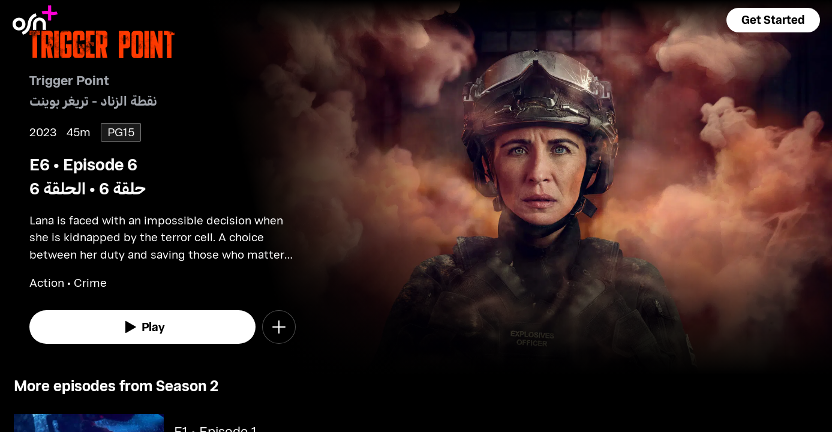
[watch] (142, 327)
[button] (773, 20)
